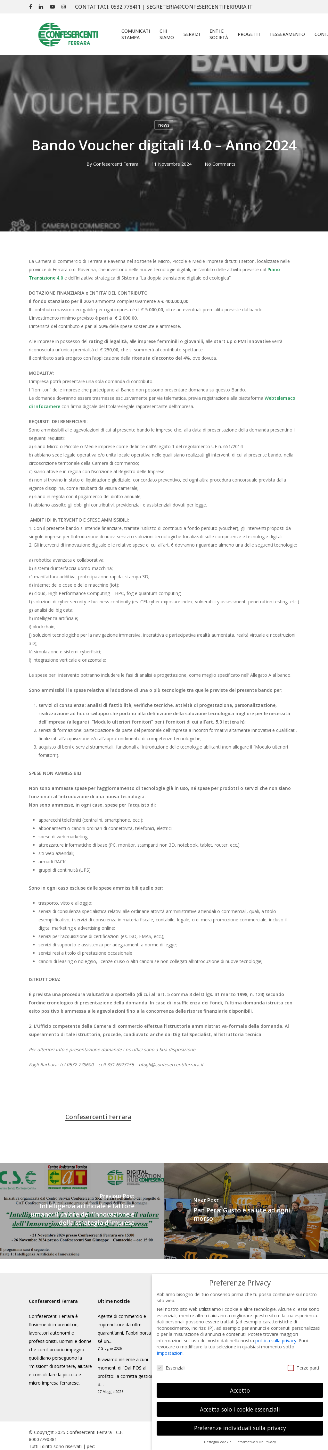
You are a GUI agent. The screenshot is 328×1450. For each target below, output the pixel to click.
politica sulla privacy (275, 1340)
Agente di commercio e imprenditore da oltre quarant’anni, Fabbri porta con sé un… (129, 1328)
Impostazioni (170, 1353)
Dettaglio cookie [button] (218, 1442)
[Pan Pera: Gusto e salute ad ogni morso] (246, 1211)
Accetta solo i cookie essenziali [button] (240, 1409)
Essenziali (171, 1368)
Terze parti (303, 1368)
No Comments (220, 164)
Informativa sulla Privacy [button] (256, 1442)
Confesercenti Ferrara (115, 164)
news (163, 125)
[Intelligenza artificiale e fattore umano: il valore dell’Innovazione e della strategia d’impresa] (82, 1211)
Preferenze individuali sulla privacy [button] (240, 1428)
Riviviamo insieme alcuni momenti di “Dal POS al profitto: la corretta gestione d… (127, 1371)
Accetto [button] (240, 1390)
